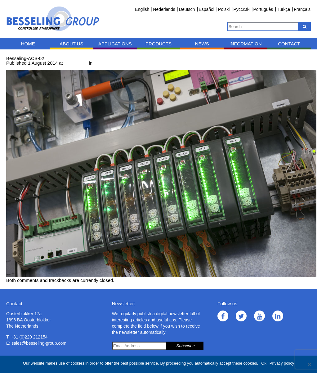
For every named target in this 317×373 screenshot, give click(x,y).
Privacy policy (282, 363)
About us (71, 43)
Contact (289, 43)
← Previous (18, 67)
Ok (263, 363)
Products (158, 43)
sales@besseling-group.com (38, 343)
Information (246, 43)
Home (28, 43)
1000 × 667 (76, 63)
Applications (115, 43)
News (202, 43)
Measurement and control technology (132, 63)
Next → (39, 67)
